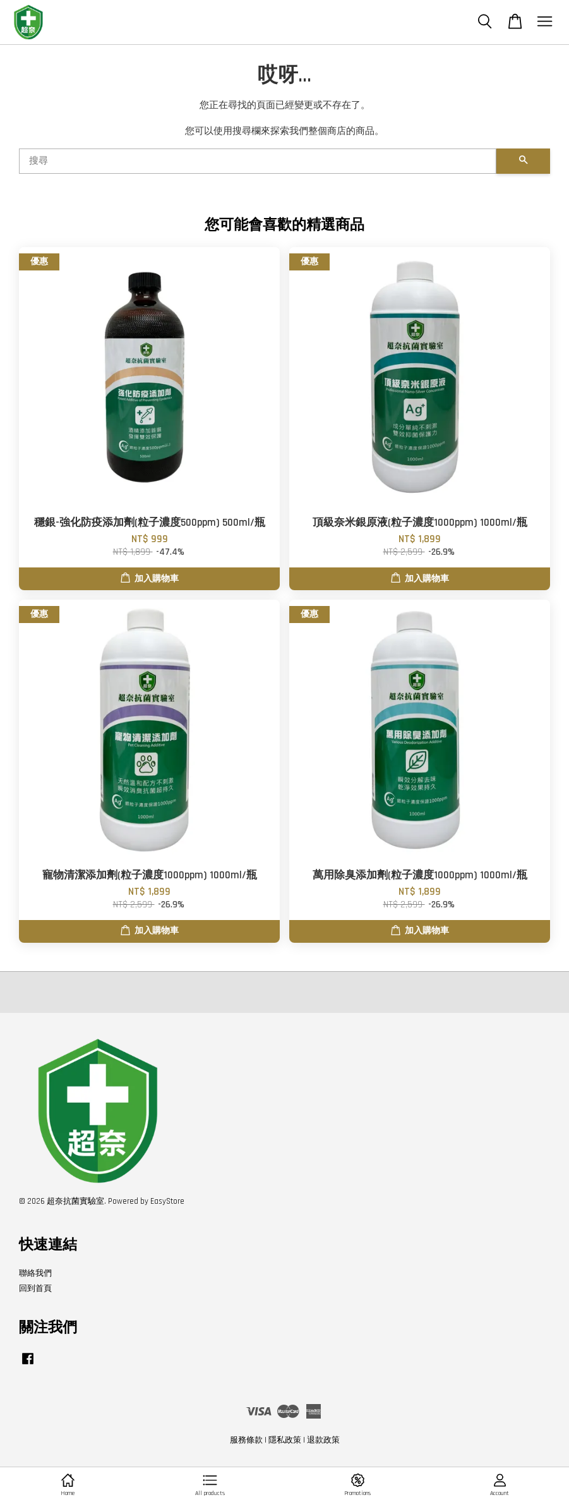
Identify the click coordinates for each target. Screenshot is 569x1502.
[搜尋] (257, 161)
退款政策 (323, 1440)
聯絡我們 (35, 1273)
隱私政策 (284, 1440)
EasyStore (167, 1201)
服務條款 (246, 1440)
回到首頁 (35, 1288)
